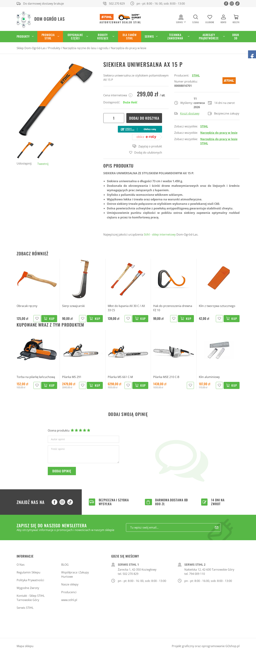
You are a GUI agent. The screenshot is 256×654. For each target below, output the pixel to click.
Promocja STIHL (48, 36)
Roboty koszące (102, 36)
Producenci (68, 592)
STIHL (196, 75)
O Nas (21, 565)
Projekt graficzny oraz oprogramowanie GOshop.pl (206, 646)
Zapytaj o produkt (147, 146)
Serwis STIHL (25, 608)
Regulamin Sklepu (28, 572)
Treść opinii (58, 449)
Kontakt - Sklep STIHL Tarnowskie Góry (31, 598)
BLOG (65, 565)
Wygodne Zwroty (28, 588)
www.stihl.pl (69, 600)
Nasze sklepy (69, 584)
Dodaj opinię (61, 471)
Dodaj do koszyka (144, 118)
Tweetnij (42, 164)
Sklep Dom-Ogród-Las (31, 48)
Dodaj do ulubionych (148, 152)
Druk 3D (235, 36)
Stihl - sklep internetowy (160, 234)
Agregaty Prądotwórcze (209, 36)
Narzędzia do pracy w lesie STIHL (218, 141)
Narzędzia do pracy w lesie (128, 48)
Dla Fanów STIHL (130, 36)
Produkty (23, 36)
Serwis (149, 36)
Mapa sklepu (25, 646)
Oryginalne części (75, 36)
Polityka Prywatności (30, 580)
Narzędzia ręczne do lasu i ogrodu (85, 48)
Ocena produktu (59, 430)
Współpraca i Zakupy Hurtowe (75, 574)
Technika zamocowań (175, 36)
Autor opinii (58, 439)
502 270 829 (117, 3)
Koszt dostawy (186, 113)
